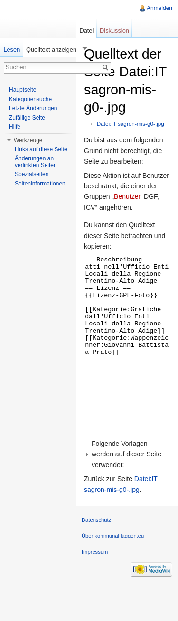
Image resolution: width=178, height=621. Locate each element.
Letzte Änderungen (33, 108)
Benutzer (127, 196)
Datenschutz (96, 555)
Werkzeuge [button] (28, 140)
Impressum (95, 587)
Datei (86, 30)
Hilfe (14, 126)
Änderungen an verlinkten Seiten (36, 161)
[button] (127, 490)
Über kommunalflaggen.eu (113, 571)
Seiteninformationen (40, 183)
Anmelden (159, 8)
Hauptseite (22, 89)
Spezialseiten (31, 174)
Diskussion (114, 30)
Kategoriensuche (30, 99)
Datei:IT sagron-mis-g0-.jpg (130, 123)
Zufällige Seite (27, 117)
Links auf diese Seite (41, 149)
